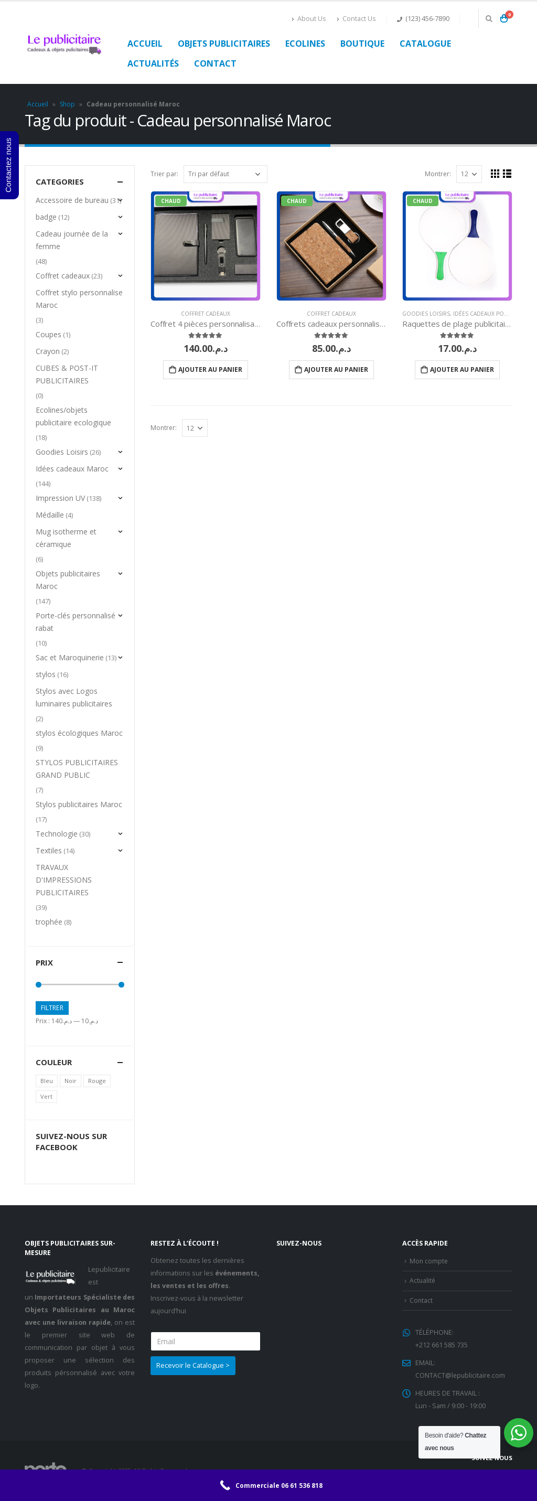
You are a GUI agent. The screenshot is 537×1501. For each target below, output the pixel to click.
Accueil (145, 43)
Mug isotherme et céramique (66, 538)
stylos (46, 674)
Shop (67, 104)
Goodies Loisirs (426, 313)
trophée (49, 922)
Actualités (153, 63)
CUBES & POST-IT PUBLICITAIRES (67, 374)
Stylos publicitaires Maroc (79, 804)
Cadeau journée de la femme (72, 240)
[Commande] (225, 174)
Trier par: (164, 173)
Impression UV (60, 498)
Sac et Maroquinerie (70, 657)
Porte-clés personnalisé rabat (75, 621)
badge (46, 217)
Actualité (423, 1280)
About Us (309, 18)
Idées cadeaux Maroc (72, 469)
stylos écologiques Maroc (79, 733)
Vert (46, 1096)
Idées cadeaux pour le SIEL (492, 313)
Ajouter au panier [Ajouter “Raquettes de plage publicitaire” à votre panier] (462, 369)
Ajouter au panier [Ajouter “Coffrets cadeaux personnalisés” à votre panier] (336, 369)
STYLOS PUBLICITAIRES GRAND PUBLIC (77, 768)
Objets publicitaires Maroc (68, 580)
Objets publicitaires (224, 43)
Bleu (46, 1081)
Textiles (49, 850)
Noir (71, 1081)
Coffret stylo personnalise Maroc (79, 298)
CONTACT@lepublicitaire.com (461, 1375)
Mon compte (429, 1261)
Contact (215, 63)
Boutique (362, 43)
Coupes (48, 334)
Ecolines (305, 43)
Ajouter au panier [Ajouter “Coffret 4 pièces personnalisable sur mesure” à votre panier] (210, 369)
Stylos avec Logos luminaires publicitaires (74, 697)
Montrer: (438, 173)
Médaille (50, 515)
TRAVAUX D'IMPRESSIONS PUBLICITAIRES (64, 879)
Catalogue (425, 43)
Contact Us (356, 18)
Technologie (57, 834)
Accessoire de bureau (72, 200)
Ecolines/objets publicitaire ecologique (73, 416)
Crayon (48, 351)
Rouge (97, 1081)
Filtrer (52, 1007)
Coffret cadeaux (205, 313)
